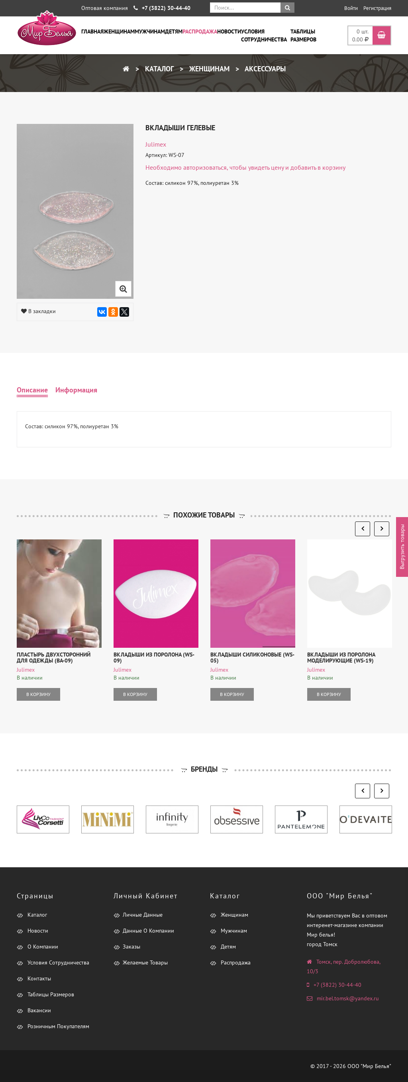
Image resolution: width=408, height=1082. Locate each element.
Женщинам (119, 31)
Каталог (158, 68)
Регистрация (377, 8)
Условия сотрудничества (264, 35)
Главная (92, 31)
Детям (173, 31)
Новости (229, 31)
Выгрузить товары (402, 547)
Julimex (155, 144)
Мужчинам (150, 31)
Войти (351, 8)
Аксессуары (264, 68)
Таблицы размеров (303, 35)
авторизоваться (205, 167)
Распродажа (199, 31)
